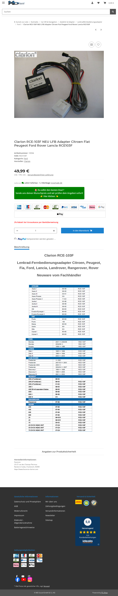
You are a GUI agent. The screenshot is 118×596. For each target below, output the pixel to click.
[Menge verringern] (17, 230)
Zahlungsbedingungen (55, 506)
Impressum (19, 515)
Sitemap (49, 520)
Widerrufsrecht (20, 511)
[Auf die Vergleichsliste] (91, 44)
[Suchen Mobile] (56, 11)
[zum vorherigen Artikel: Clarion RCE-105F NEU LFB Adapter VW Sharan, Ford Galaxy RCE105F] (95, 29)
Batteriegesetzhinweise (24, 527)
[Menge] (35, 230)
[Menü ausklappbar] (3, 1)
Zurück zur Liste (22, 22)
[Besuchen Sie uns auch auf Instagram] (29, 579)
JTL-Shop (104, 593)
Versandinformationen (55, 511)
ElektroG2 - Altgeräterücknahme (23, 521)
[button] (92, 2)
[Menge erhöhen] (54, 230)
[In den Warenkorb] (16, 38)
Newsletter (50, 515)
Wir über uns (51, 501)
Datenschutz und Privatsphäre (27, 501)
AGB (16, 506)
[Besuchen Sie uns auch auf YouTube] (22, 579)
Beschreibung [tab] (21, 247)
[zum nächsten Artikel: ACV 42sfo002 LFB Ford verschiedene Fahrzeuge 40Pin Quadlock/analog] (101, 29)
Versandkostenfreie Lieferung (40, 175)
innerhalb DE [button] (56, 183)
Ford (26, 158)
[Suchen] (113, 11)
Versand (46, 586)
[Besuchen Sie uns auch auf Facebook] (16, 579)
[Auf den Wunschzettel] (98, 44)
